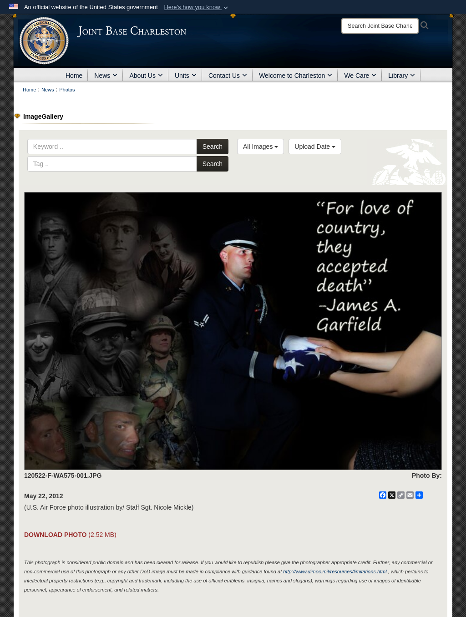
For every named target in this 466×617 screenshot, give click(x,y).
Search (213, 146)
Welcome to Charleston (295, 75)
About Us (146, 75)
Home (74, 75)
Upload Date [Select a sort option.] (314, 146)
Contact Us (227, 75)
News (105, 75)
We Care (360, 75)
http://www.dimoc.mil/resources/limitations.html (334, 571)
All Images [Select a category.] (260, 146)
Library (401, 75)
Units (186, 75)
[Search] (380, 26)
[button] (197, 7)
